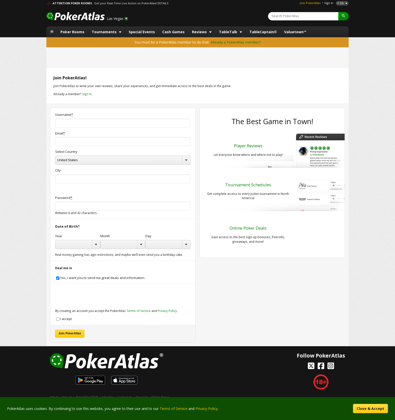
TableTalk (228, 31)
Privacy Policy (167, 311)
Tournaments (105, 31)
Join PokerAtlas (310, 3)
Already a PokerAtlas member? (236, 42)
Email (60, 133)
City (58, 170)
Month (105, 236)
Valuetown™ (295, 31)
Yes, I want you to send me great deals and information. (100, 278)
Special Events (142, 31)
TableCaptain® (263, 31)
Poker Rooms (72, 31)
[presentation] (93, 293)
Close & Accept (370, 408)
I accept (64, 319)
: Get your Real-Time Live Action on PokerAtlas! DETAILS (130, 3)
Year (58, 236)
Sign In (328, 3)
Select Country (66, 152)
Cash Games (173, 31)
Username (64, 115)
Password (63, 198)
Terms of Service (138, 311)
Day (148, 236)
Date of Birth (67, 226)
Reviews (200, 31)
